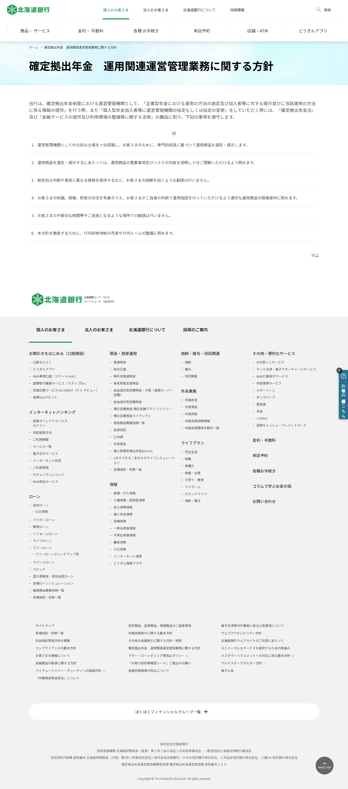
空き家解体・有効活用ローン (53, 576)
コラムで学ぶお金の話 (272, 486)
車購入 (189, 465)
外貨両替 (191, 414)
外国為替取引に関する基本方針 (150, 633)
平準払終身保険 (125, 535)
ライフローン (42, 540)
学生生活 (191, 451)
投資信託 (120, 429)
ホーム (33, 47)
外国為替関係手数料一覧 (202, 428)
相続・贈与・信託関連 (200, 353)
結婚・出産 (193, 473)
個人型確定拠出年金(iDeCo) (133, 451)
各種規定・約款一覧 (47, 597)
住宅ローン (40, 505)
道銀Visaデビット (45, 397)
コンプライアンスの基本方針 (56, 648)
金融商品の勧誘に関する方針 (56, 663)
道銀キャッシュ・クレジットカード (281, 425)
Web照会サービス (45, 481)
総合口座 (120, 369)
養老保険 (120, 542)
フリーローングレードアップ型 (57, 554)
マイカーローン (44, 519)
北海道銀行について (199, 9)
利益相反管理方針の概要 (53, 640)
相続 (188, 362)
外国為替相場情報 (197, 421)
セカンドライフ (196, 494)
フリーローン (42, 547)
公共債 (118, 436)
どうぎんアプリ (44, 369)
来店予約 (260, 455)
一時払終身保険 (125, 528)
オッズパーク (265, 397)
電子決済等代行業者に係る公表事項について (252, 625)
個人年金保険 (123, 514)
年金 (259, 411)
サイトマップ (45, 625)
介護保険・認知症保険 (129, 500)
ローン (34, 496)
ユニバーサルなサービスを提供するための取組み (255, 648)
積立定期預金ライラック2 (132, 415)
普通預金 (120, 362)
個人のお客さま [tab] (50, 329)
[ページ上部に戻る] (325, 766)
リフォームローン (45, 533)
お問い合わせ (264, 501)
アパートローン (44, 562)
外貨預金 (120, 444)
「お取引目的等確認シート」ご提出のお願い (159, 663)
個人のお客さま (116, 9)
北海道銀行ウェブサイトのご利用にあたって (252, 640)
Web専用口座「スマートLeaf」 (55, 376)
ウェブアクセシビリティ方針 (241, 633)
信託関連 (191, 376)
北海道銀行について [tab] (147, 329)
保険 (113, 484)
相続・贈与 (193, 500)
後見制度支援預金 (126, 383)
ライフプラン (192, 442)
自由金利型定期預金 (128, 401)
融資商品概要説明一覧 (48, 590)
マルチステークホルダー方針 (243, 663)
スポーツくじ (265, 390)
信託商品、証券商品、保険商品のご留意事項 (159, 625)
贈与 (188, 369)
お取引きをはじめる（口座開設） (58, 353)
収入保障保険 (123, 507)
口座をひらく (42, 362)
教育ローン (40, 526)
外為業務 (188, 391)
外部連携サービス (269, 383)
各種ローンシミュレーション (53, 583)
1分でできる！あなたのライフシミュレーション (144, 460)
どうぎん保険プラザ (128, 563)
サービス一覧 (42, 446)
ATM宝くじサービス (270, 362)
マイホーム (193, 487)
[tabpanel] (174, 472)
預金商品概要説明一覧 (129, 422)
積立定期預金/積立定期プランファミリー (142, 408)
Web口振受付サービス (272, 376)
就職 (188, 458)
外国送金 (191, 400)
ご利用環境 (41, 467)
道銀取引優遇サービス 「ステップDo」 (60, 383)
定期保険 (120, 521)
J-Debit (261, 418)
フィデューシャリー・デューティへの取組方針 (70, 670)
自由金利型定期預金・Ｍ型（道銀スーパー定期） (143, 392)
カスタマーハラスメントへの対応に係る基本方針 (257, 655)
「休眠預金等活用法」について (58, 678)
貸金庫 (261, 404)
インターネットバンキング (52, 412)
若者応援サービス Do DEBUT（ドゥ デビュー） (66, 390)
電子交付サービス (45, 453)
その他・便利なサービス (274, 353)
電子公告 (227, 670)
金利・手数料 (264, 440)
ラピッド (39, 569)
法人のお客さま (155, 9)
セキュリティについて (48, 474)
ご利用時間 (41, 439)
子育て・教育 (194, 480)
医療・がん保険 (125, 493)
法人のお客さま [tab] (99, 329)
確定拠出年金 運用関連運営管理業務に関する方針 (164, 648)
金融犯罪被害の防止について (148, 670)
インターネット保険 (128, 556)
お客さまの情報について (53, 655)
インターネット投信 (47, 460)
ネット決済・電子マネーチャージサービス (286, 369)
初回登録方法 (42, 432)
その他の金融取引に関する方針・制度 (155, 640)
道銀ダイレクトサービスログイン (50, 423)
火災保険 (41, 511)
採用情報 (237, 9)
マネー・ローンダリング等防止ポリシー (158, 655)
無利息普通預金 (125, 376)
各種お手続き (264, 470)
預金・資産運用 (123, 353)
